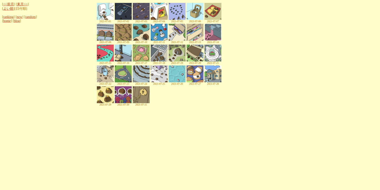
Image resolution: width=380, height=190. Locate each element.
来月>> (22, 4)
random (30, 17)
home (7, 21)
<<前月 (8, 4)
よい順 (8, 9)
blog (17, 21)
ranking (8, 17)
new (19, 17)
